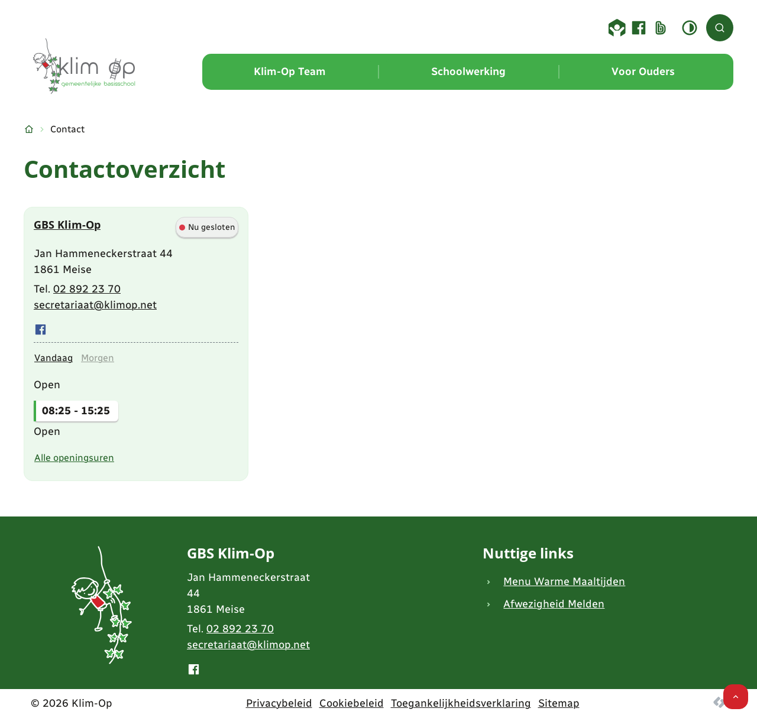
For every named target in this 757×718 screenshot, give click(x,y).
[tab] (53, 357)
